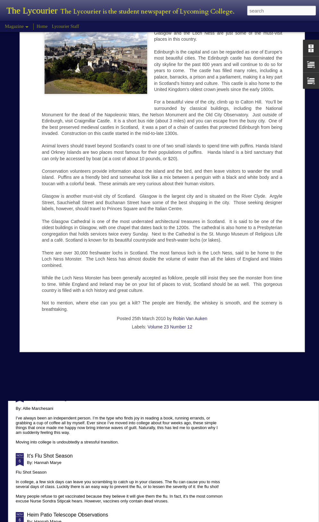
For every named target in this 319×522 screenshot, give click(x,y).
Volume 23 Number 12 (169, 259)
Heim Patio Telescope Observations (67, 515)
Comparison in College (53, 392)
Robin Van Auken (190, 251)
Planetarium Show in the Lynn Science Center (79, 333)
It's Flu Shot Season (50, 456)
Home (42, 26)
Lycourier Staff (65, 26)
